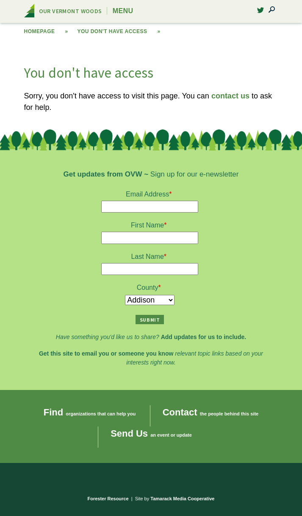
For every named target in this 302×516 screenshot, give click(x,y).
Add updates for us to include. (203, 337)
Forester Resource (108, 498)
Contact (180, 412)
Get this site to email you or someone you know (106, 353)
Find (53, 412)
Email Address (147, 194)
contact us (230, 96)
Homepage (39, 31)
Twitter (260, 12)
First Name (147, 225)
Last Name (147, 256)
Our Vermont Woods (70, 11)
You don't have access (112, 31)
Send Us (129, 433)
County (147, 287)
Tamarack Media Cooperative (182, 498)
